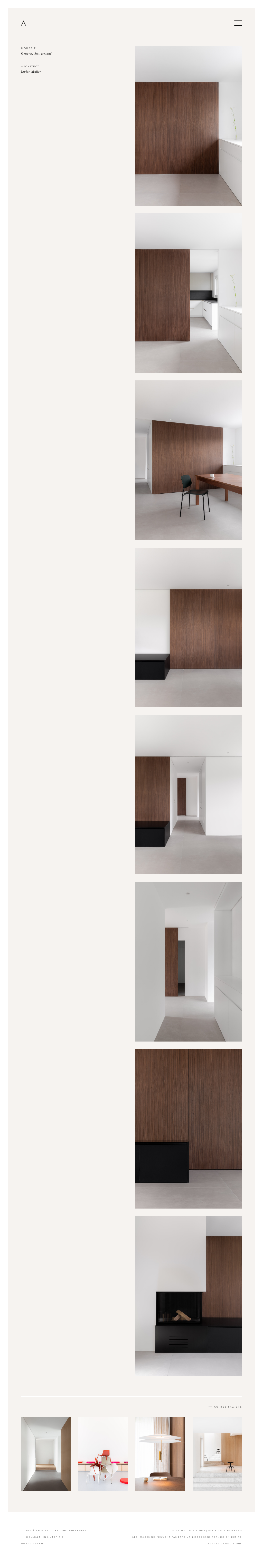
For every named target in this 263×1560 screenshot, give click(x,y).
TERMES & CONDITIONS (225, 1544)
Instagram (34, 1544)
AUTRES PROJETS (227, 1407)
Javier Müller (31, 72)
